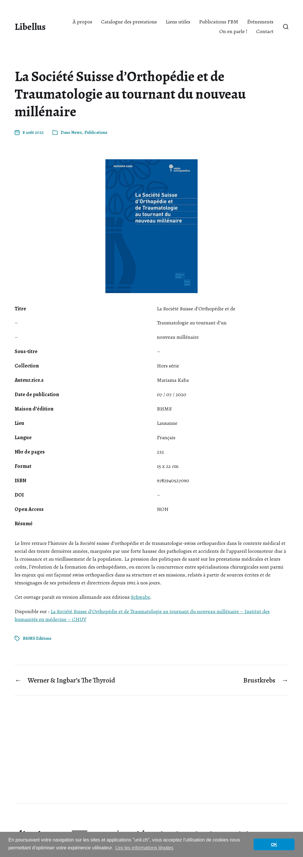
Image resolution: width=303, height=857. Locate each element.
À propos (82, 21)
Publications (95, 132)
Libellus (30, 26)
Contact (264, 31)
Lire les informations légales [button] (144, 847)
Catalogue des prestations (129, 21)
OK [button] (274, 844)
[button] (286, 26)
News (76, 132)
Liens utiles (178, 21)
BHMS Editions (37, 638)
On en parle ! (233, 31)
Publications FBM (218, 21)
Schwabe (140, 597)
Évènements (260, 21)
